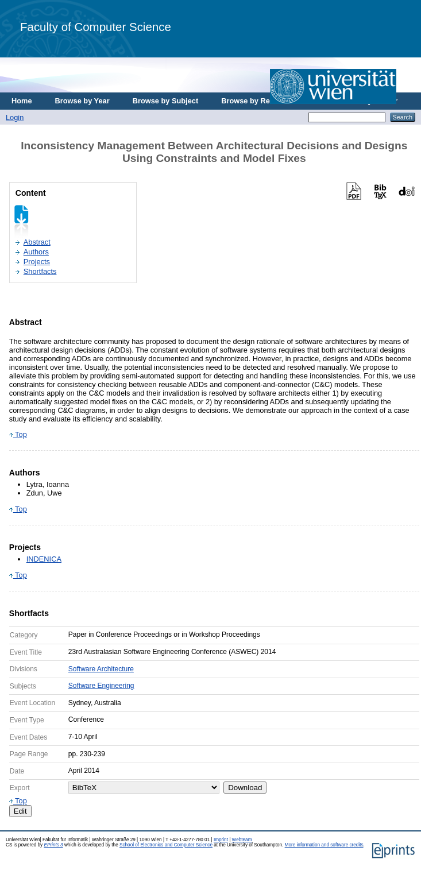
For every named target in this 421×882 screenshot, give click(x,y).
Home (21, 100)
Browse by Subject (166, 100)
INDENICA (43, 559)
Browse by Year (82, 100)
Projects (37, 261)
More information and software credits (324, 845)
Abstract (37, 242)
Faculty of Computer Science (95, 26)
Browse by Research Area (266, 100)
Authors (36, 251)
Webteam (242, 839)
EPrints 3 (53, 845)
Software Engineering (101, 686)
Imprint (221, 839)
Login (15, 117)
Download (245, 787)
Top (18, 434)
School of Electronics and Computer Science (166, 845)
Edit (20, 811)
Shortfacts (40, 271)
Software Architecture (101, 669)
